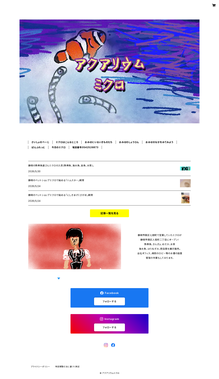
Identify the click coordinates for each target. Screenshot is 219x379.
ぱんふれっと (38, 147)
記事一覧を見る (109, 213)
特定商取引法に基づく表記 (67, 366)
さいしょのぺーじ (40, 142)
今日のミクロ (59, 147)
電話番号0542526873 (85, 147)
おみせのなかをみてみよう (159, 142)
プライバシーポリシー (40, 366)
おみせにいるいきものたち (98, 142)
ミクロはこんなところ (67, 142)
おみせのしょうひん (129, 142)
